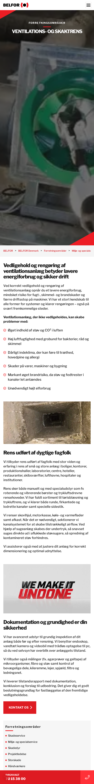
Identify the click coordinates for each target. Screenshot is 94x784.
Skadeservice (16, 735)
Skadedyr (14, 748)
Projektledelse (17, 754)
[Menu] (88, 5)
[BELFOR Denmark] (47, 5)
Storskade (14, 760)
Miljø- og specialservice (22, 742)
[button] (6, 778)
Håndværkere (16, 766)
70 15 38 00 (16, 779)
